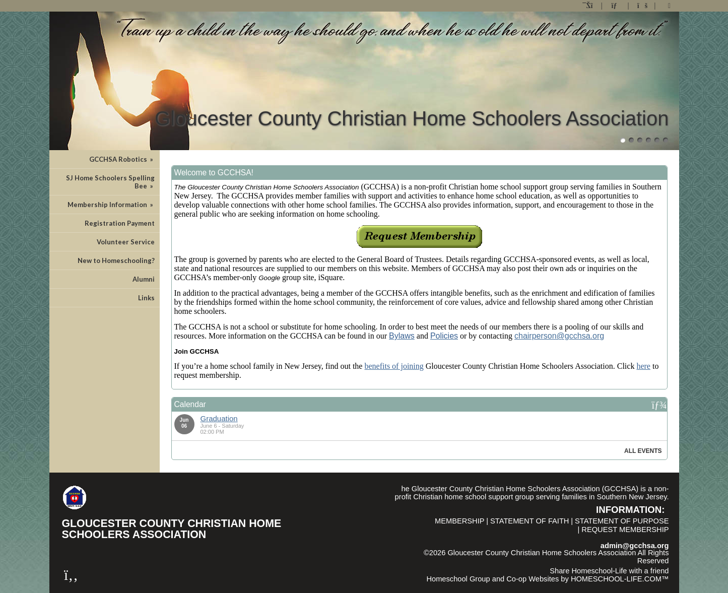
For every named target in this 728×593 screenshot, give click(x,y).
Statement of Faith (529, 521)
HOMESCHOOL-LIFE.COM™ (620, 579)
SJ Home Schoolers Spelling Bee (110, 182)
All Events (642, 450)
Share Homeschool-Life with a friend (609, 571)
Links (146, 298)
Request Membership (625, 529)
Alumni (144, 279)
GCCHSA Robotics (122, 159)
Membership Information (111, 205)
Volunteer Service (126, 242)
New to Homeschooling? (116, 260)
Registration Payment (120, 223)
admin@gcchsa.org (635, 546)
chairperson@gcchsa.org (559, 336)
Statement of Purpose (622, 521)
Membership (460, 521)
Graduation (219, 418)
